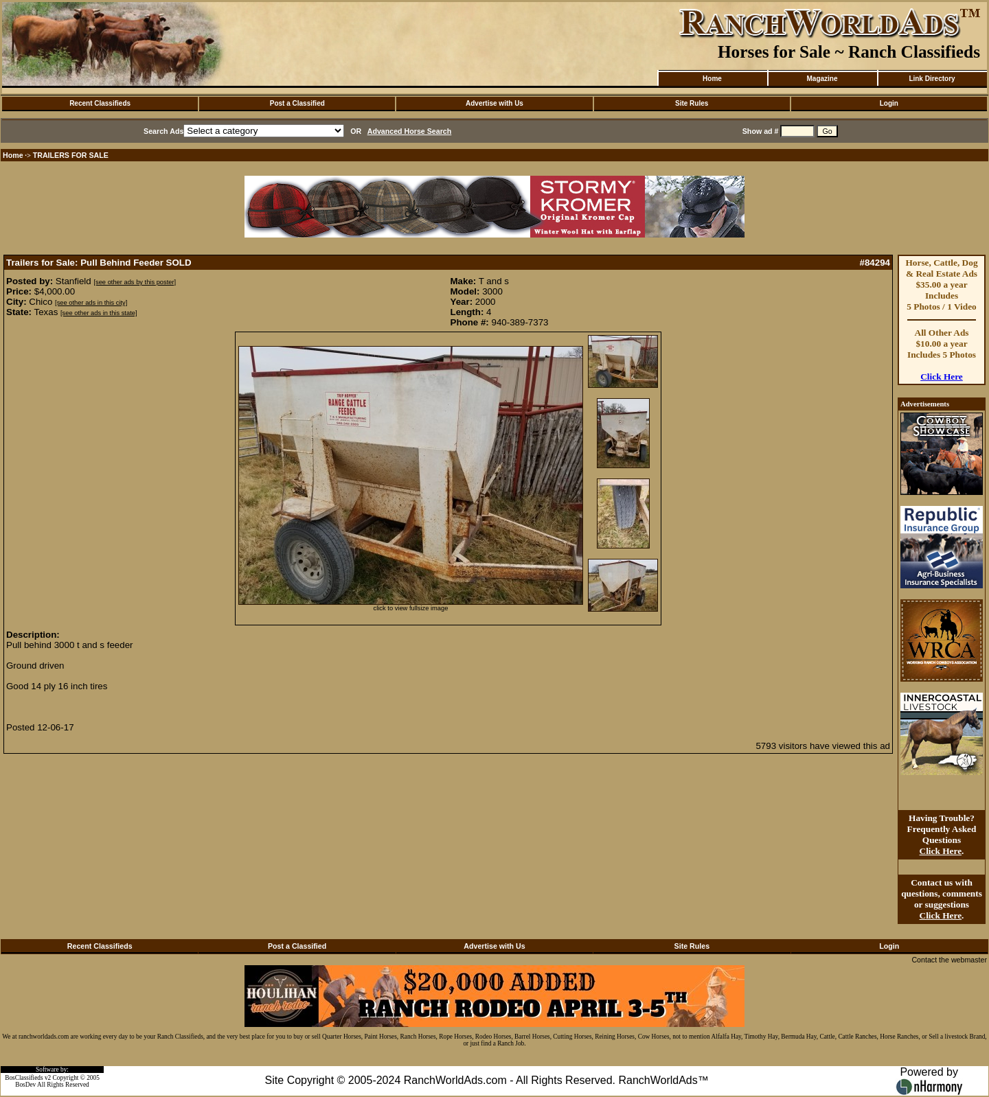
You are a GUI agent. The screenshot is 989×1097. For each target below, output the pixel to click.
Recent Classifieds (99, 103)
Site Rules (691, 103)
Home (712, 78)
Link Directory (932, 78)
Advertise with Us (494, 103)
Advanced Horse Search (409, 131)
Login (889, 103)
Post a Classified (297, 103)
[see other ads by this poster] (134, 282)
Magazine (821, 78)
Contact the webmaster (949, 960)
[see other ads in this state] (98, 313)
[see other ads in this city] (91, 302)
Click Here (941, 376)
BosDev (25, 1084)
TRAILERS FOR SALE (71, 155)
